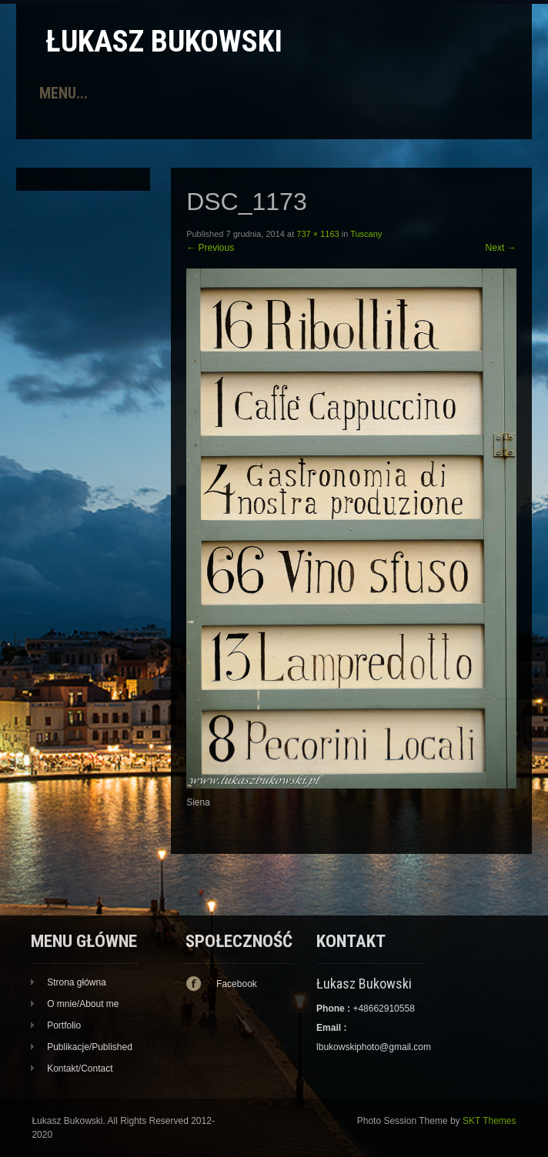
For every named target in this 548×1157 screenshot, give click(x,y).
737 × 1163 (317, 233)
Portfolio (64, 1025)
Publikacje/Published (89, 1047)
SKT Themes (489, 1120)
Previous (210, 247)
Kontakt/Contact (79, 1068)
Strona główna (76, 982)
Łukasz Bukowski (163, 41)
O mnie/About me (83, 1004)
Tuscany (366, 233)
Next (501, 247)
